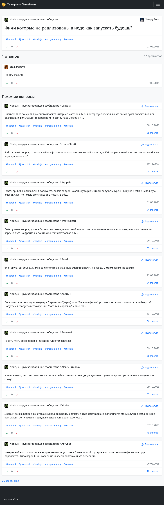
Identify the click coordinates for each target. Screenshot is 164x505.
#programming (53, 39)
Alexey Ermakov (70, 367)
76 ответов (152, 132)
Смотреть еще (10, 481)
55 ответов (152, 394)
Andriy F (66, 294)
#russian (68, 39)
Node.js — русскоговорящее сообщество (31, 19)
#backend (11, 39)
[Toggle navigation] (157, 4)
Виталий (66, 332)
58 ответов (152, 355)
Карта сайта (11, 499)
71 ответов (152, 209)
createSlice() (68, 144)
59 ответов (152, 248)
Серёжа (66, 105)
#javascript (24, 39)
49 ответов (152, 432)
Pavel (64, 259)
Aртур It (66, 443)
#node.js (37, 39)
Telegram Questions (19, 4)
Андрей (66, 182)
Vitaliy (65, 405)
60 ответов (152, 171)
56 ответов (152, 321)
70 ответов (152, 471)
